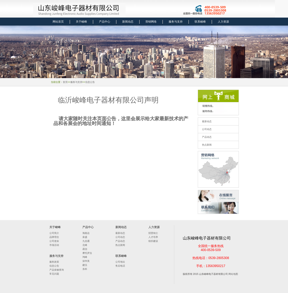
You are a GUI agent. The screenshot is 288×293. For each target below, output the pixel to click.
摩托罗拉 (87, 253)
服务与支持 (76, 82)
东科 (84, 269)
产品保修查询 (56, 269)
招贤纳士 (153, 233)
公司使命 (54, 241)
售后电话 (120, 265)
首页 (65, 82)
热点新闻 (120, 245)
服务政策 (54, 261)
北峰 (84, 245)
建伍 (84, 265)
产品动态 (120, 241)
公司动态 (120, 237)
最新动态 (120, 233)
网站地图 (233, 274)
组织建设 (153, 241)
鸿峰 (84, 257)
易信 (84, 249)
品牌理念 (54, 237)
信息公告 (90, 82)
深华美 (86, 261)
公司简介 (54, 233)
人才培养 (153, 237)
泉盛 (84, 237)
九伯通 (86, 241)
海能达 (86, 233)
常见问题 (54, 273)
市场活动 (54, 245)
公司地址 (120, 261)
